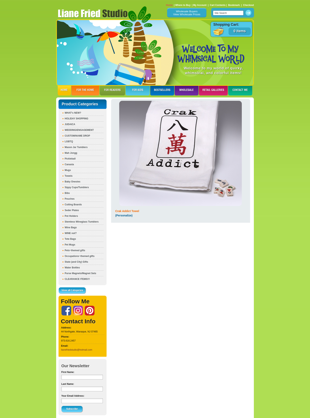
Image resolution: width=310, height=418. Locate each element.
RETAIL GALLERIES (213, 90)
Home (169, 5)
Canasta (69, 164)
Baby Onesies (72, 181)
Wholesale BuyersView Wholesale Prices (186, 13)
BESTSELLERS (162, 90)
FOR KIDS (138, 90)
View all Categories (72, 290)
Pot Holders (71, 216)
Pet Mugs (70, 244)
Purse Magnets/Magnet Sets (80, 273)
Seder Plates (72, 210)
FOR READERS (112, 90)
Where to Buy (182, 5)
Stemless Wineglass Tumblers (82, 221)
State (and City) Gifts (76, 261)
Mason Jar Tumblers (76, 147)
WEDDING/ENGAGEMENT (79, 130)
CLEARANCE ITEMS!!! (77, 279)
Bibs (67, 193)
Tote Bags (70, 239)
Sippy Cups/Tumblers (77, 187)
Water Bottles (72, 267)
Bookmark (234, 5)
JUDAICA (70, 124)
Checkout (248, 5)
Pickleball (70, 158)
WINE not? (71, 233)
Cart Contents (217, 5)
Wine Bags (71, 227)
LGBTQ (69, 141)
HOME (64, 90)
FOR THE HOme (85, 90)
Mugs (68, 170)
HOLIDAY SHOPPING (76, 118)
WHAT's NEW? (73, 112)
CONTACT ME (240, 90)
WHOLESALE (186, 90)
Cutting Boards (73, 204)
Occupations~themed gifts (80, 256)
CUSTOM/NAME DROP (77, 135)
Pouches (70, 198)
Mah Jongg (71, 153)
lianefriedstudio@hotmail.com (76, 349)
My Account (200, 5)
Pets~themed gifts (75, 250)
